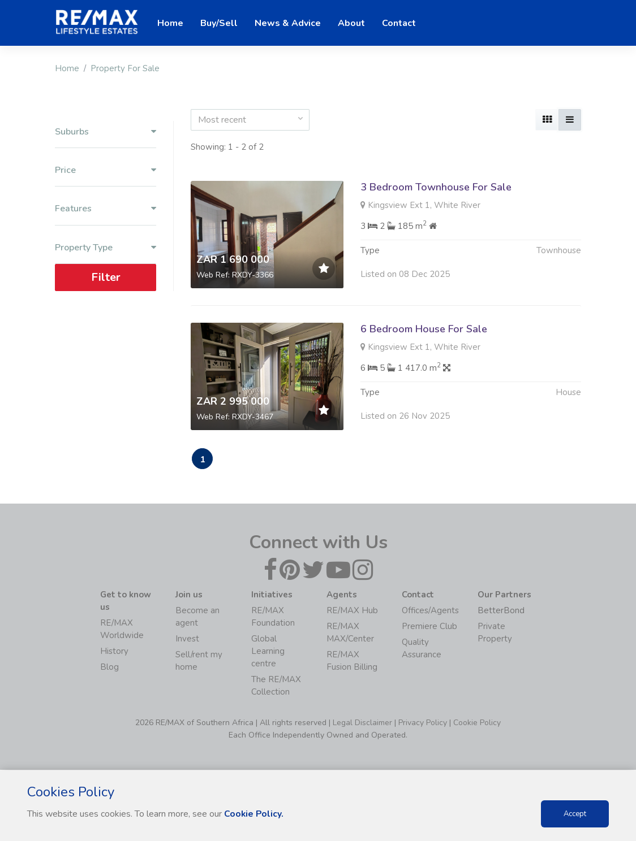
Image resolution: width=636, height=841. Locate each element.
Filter (106, 277)
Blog (109, 667)
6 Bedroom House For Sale (423, 329)
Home (67, 68)
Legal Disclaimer (362, 723)
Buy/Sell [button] (219, 23)
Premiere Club (429, 626)
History (114, 651)
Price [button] (105, 170)
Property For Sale (125, 68)
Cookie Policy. (254, 814)
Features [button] (105, 208)
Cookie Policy (477, 723)
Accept (575, 814)
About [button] (351, 23)
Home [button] (170, 23)
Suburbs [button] (105, 132)
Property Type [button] (105, 247)
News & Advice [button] (288, 23)
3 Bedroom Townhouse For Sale (436, 187)
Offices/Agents (430, 611)
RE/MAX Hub (352, 611)
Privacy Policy (422, 723)
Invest (187, 639)
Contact (399, 23)
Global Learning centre (268, 652)
